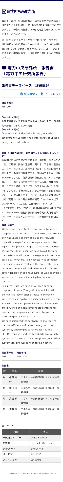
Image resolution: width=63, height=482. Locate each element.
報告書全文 (31, 94)
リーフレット (52, 94)
